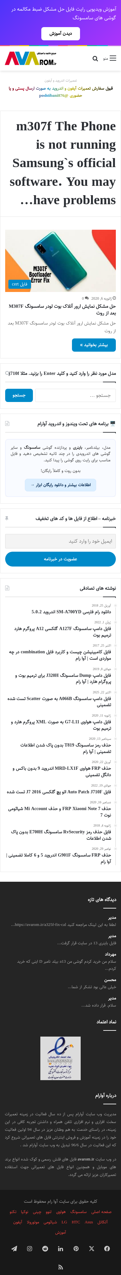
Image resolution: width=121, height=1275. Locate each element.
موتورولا (33, 1211)
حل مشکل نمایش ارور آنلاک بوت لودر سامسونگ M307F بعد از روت (62, 298)
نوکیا (24, 1200)
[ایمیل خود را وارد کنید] (60, 530)
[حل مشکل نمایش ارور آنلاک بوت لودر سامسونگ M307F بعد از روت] (60, 249)
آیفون (17, 1211)
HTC (76, 1211)
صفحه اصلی (101, 1200)
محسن (110, 968)
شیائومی (50, 1211)
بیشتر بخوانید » (94, 333)
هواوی (61, 1200)
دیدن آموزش (60, 33)
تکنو (13, 1200)
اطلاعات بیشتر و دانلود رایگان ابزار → (60, 473)
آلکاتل (102, 1211)
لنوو (49, 1200)
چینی (37, 1200)
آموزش (60, 1221)
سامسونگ (78, 1200)
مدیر (112, 906)
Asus (89, 1211)
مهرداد (110, 943)
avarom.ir (86, 1148)
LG (64, 1211)
